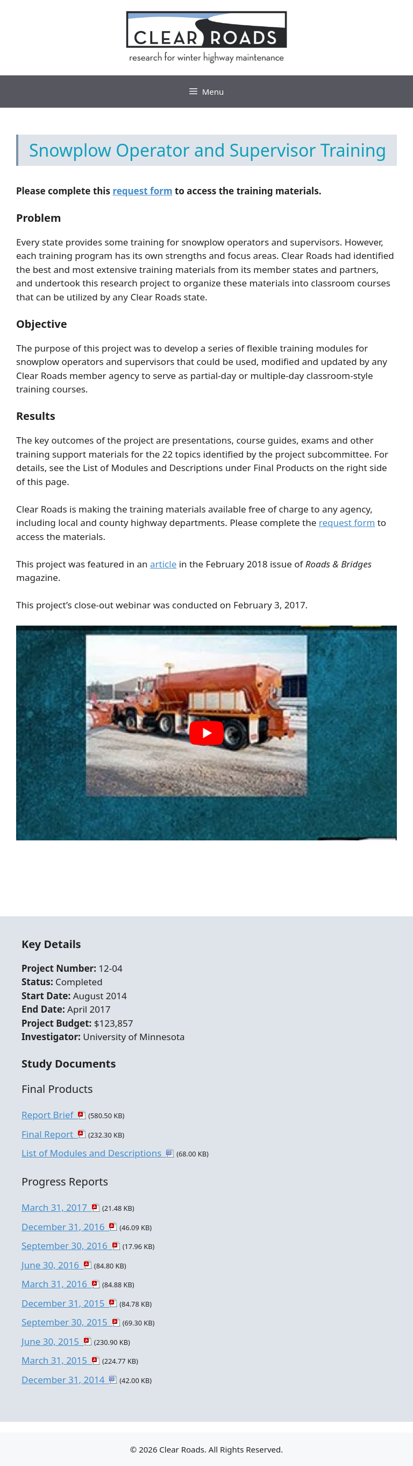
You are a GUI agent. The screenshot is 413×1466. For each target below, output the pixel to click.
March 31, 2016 (57, 1284)
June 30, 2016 (53, 1265)
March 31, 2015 (57, 1360)
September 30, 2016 (67, 1245)
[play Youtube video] (206, 733)
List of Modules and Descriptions (94, 1153)
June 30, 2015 (53, 1341)
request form (142, 191)
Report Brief (50, 1115)
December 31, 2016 (65, 1227)
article (163, 564)
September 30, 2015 (67, 1322)
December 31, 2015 (65, 1303)
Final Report (50, 1134)
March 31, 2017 (57, 1207)
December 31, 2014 (65, 1379)
